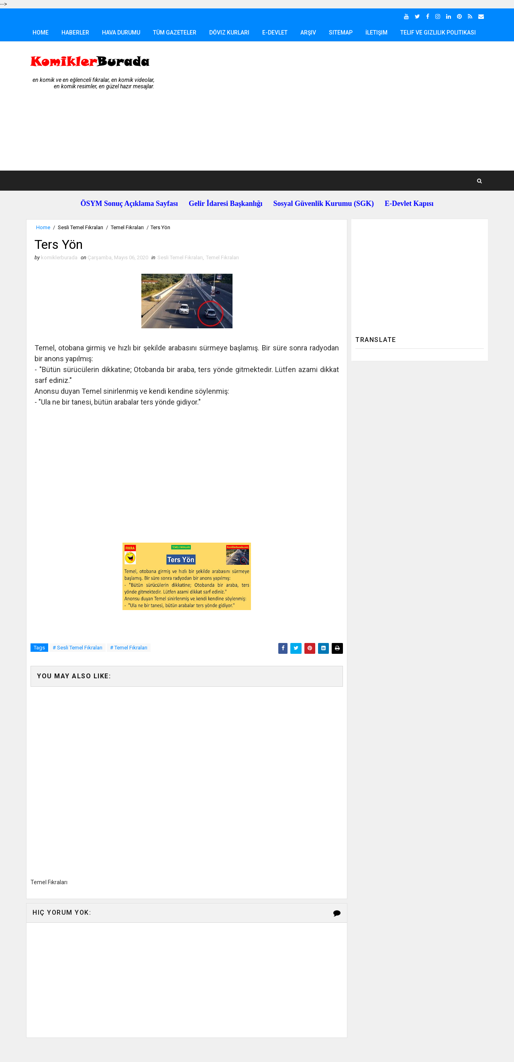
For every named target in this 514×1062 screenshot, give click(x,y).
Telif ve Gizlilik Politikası (438, 32)
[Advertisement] (341, 106)
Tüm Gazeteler (174, 32)
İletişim (376, 32)
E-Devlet (275, 32)
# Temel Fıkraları (128, 648)
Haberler (75, 32)
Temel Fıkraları (127, 227)
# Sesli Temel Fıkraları (77, 648)
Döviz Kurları (229, 32)
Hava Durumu (121, 32)
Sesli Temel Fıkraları (80, 227)
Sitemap (341, 32)
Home (41, 32)
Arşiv (308, 32)
